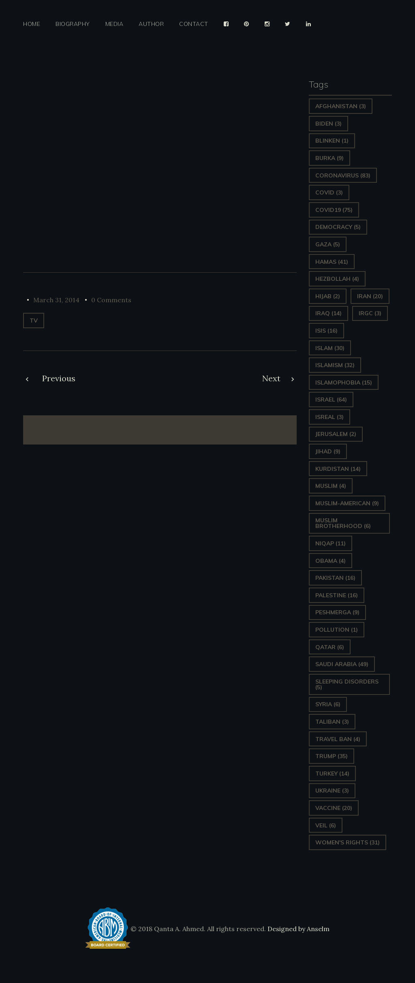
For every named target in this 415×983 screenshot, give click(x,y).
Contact (193, 24)
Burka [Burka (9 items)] (329, 158)
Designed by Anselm (297, 929)
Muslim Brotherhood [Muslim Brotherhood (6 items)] (343, 523)
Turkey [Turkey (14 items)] (332, 773)
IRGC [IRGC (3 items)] (370, 313)
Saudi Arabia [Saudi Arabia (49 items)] (341, 664)
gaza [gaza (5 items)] (327, 244)
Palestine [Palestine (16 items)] (336, 595)
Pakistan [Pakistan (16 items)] (335, 577)
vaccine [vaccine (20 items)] (333, 808)
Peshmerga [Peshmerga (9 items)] (337, 612)
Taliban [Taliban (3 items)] (332, 721)
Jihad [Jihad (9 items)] (327, 451)
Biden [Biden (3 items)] (328, 123)
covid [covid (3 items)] (329, 192)
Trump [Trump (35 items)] (331, 756)
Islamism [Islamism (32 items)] (335, 365)
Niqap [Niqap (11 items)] (330, 543)
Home (31, 24)
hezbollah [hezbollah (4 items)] (337, 278)
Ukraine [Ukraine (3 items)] (332, 790)
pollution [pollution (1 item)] (336, 629)
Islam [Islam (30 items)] (329, 348)
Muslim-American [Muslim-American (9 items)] (347, 503)
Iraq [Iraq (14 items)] (328, 313)
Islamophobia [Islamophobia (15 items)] (343, 382)
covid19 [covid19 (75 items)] (334, 210)
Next (271, 378)
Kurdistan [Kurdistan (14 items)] (338, 468)
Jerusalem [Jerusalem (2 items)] (335, 434)
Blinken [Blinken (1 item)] (332, 140)
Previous (58, 378)
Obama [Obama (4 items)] (330, 560)
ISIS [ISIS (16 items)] (326, 330)
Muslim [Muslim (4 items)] (330, 485)
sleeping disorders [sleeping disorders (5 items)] (347, 684)
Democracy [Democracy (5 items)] (338, 227)
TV (34, 320)
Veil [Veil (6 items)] (325, 825)
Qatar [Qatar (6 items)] (329, 647)
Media (114, 24)
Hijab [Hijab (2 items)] (327, 296)
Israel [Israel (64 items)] (331, 399)
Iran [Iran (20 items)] (370, 296)
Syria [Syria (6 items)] (327, 704)
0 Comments (111, 300)
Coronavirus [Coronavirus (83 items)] (342, 175)
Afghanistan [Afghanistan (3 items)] (340, 106)
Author (151, 24)
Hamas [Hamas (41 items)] (331, 261)
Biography (73, 24)
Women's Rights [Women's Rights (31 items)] (347, 842)
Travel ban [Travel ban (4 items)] (337, 739)
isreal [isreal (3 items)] (329, 417)
